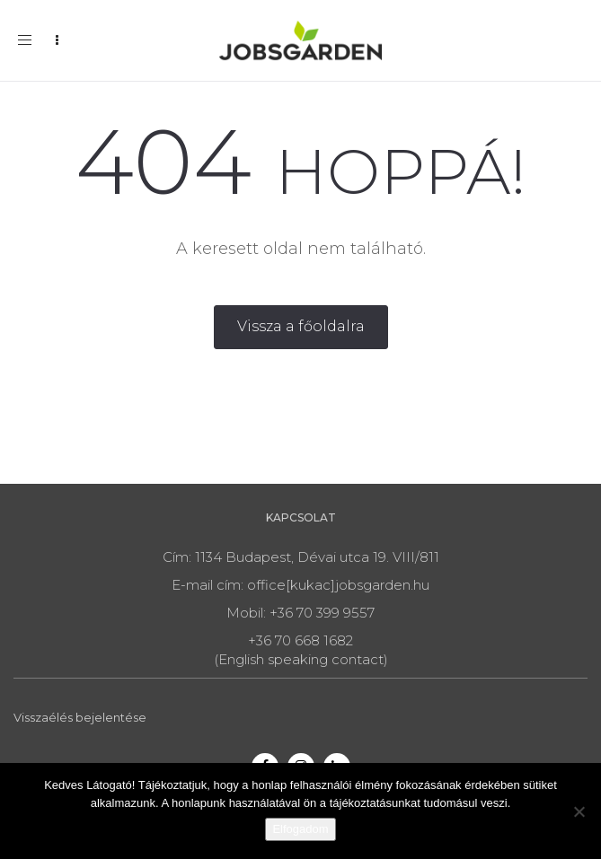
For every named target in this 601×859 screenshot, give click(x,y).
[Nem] (579, 811)
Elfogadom (300, 829)
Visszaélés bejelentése (79, 717)
